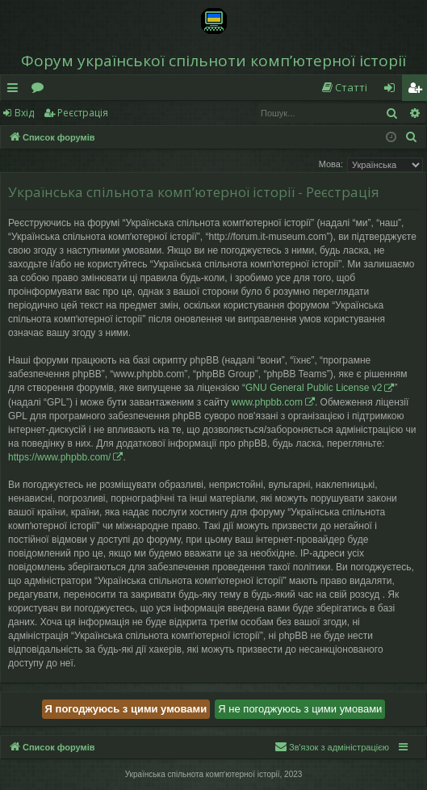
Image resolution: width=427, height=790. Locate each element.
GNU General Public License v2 (313, 387)
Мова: (331, 164)
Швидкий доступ (15, 90)
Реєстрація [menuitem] (418, 90)
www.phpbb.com (267, 402)
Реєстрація (82, 113)
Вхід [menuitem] (394, 90)
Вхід (24, 113)
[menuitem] (344, 87)
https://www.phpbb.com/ (59, 457)
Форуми (40, 90)
